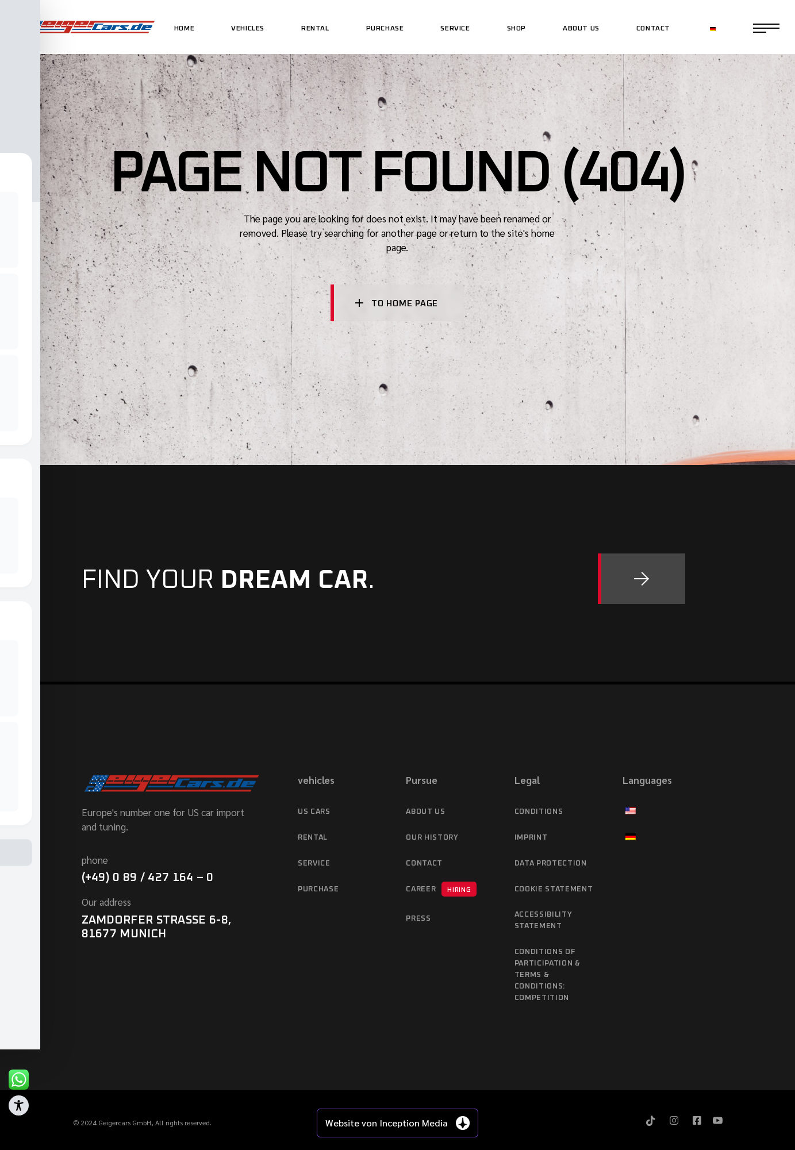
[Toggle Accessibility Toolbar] (19, 1105)
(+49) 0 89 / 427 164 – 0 (148, 877)
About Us (425, 812)
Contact (424, 863)
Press (418, 918)
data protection (550, 863)
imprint (531, 837)
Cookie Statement (553, 889)
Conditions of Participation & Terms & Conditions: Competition (547, 975)
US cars (314, 812)
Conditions (538, 812)
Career (441, 889)
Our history (432, 837)
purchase (318, 889)
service (314, 863)
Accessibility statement (543, 920)
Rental (313, 837)
